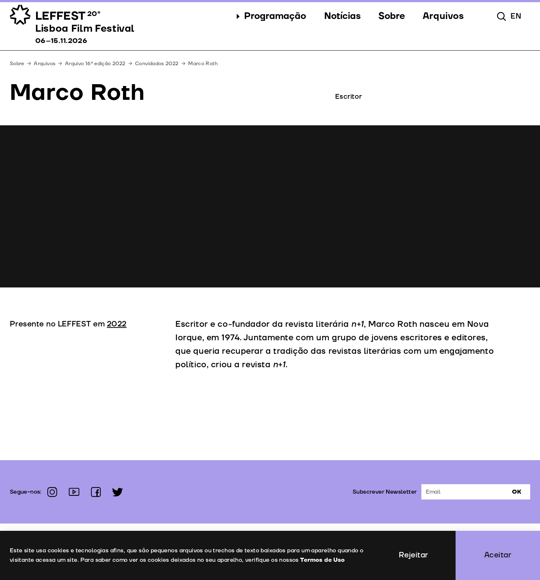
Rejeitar (413, 555)
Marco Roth (203, 63)
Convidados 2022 (156, 63)
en (516, 16)
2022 (117, 324)
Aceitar (498, 555)
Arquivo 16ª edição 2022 (95, 63)
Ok (516, 492)
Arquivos (44, 63)
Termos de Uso (322, 560)
